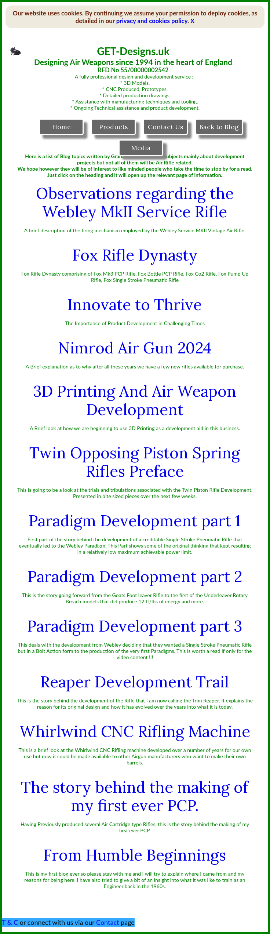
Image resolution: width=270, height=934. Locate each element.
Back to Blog (219, 127)
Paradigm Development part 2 (135, 576)
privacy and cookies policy (151, 21)
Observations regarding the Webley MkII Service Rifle (135, 202)
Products (113, 127)
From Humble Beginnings (134, 855)
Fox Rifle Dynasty (134, 255)
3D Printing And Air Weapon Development (134, 400)
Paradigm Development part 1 (135, 521)
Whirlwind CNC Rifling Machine (134, 731)
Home (61, 127)
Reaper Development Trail (134, 682)
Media (141, 147)
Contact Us (165, 127)
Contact (107, 922)
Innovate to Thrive (135, 305)
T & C (10, 922)
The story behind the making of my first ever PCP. (134, 796)
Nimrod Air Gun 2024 (134, 348)
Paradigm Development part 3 (134, 626)
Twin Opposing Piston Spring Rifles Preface (134, 462)
